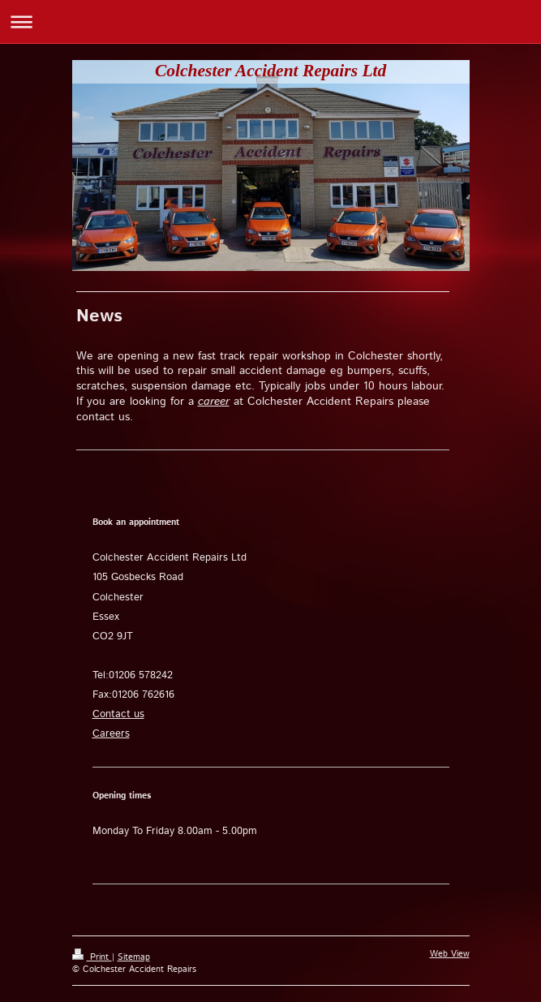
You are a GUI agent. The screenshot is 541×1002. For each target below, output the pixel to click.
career (214, 401)
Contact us (118, 714)
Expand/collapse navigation (270, 21)
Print (92, 957)
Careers (111, 734)
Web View (450, 954)
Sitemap (134, 957)
